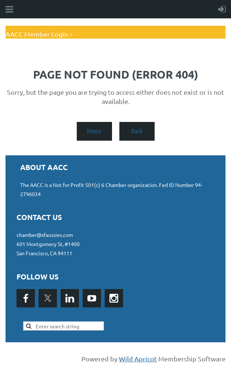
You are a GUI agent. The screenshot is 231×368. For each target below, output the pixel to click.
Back (136, 131)
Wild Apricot (138, 358)
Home (94, 131)
